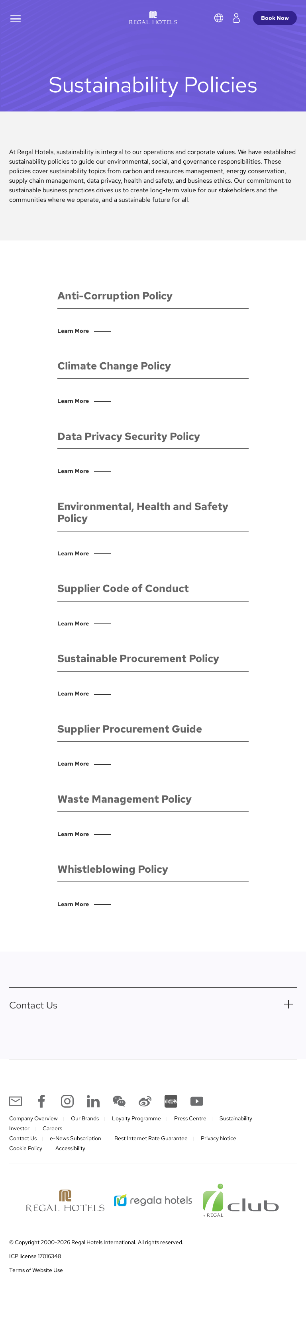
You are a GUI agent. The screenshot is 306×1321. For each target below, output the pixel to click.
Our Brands (85, 1118)
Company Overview (33, 1118)
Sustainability (236, 1118)
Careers (52, 1128)
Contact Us (23, 1138)
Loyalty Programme (136, 1118)
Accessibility (70, 1148)
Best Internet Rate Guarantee (151, 1138)
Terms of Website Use (36, 1270)
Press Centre (190, 1118)
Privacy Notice (218, 1138)
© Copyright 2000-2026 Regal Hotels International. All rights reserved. (96, 1242)
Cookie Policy (25, 1148)
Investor (19, 1128)
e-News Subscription (75, 1138)
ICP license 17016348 (35, 1256)
